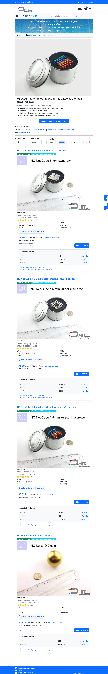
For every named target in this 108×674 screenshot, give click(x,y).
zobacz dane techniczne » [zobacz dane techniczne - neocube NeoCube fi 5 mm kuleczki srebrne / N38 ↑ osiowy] (31, 360)
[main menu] (90, 8)
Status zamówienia (26, 2)
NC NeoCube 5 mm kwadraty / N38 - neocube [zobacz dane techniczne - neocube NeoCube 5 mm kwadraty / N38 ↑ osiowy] (41, 150)
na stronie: (20, 138)
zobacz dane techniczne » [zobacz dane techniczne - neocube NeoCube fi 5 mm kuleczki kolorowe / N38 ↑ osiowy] (31, 488)
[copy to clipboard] (16, 16)
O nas (18, 670)
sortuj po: (35, 138)
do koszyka (82, 245)
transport (52, 237)
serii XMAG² (39, 129)
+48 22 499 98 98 (86, 2)
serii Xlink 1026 (23, 129)
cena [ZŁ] (50, 139)
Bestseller (87, 142)
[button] (79, 8)
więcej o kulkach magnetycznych (54, 121)
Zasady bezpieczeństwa (25, 668)
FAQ (16, 2)
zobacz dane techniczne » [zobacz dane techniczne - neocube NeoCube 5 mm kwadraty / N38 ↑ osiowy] (31, 231)
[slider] (57, 142)
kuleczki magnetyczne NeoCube (61, 129)
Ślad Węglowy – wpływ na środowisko (32, 267)
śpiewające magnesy (25, 132)
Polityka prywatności (24, 673)
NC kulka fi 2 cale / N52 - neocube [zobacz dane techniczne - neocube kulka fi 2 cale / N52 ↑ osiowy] (35, 535)
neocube (21, 212)
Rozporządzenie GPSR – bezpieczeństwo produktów (36, 269)
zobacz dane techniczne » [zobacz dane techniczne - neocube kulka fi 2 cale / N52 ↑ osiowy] (31, 616)
